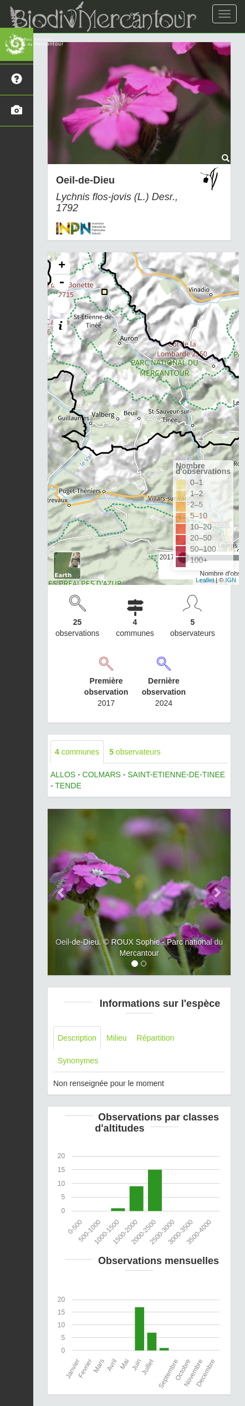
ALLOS (62, 774)
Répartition (156, 1037)
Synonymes (78, 1060)
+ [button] (61, 266)
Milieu (116, 1037)
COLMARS (102, 774)
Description (77, 1037)
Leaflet (205, 580)
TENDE (68, 785)
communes (77, 751)
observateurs (135, 751)
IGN (230, 580)
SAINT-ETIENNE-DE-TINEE (176, 774)
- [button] (61, 282)
